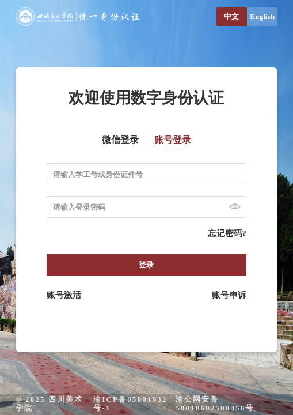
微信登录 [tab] (120, 140)
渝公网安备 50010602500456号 (215, 403)
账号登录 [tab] (172, 140)
